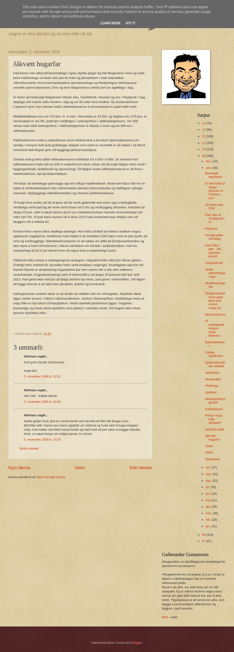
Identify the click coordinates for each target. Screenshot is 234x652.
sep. (209, 474)
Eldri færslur (141, 467)
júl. (208, 487)
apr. (209, 506)
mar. (209, 513)
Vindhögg (211, 385)
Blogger (137, 642)
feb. (209, 519)
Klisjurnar (211, 228)
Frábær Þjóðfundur (214, 354)
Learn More (110, 23)
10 (204, 149)
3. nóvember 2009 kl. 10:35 (42, 439)
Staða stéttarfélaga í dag (215, 273)
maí (209, 500)
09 (204, 156)
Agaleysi (211, 392)
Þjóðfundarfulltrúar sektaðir (215, 364)
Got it (130, 23)
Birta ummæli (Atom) (51, 477)
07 (204, 541)
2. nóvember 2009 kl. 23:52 (42, 376)
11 (204, 143)
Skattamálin (213, 379)
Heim (80, 467)
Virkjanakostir (214, 263)
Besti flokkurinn (215, 314)
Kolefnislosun (214, 409)
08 (204, 534)
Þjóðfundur (212, 372)
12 (204, 136)
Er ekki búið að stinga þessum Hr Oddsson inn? (215, 191)
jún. (208, 493)
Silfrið (208, 452)
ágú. (209, 480)
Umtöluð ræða (214, 429)
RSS (165, 617)
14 (204, 123)
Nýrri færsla (19, 467)
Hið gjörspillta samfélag (214, 236)
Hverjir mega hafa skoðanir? (213, 419)
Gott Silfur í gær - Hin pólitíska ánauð (213, 251)
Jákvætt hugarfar (212, 437)
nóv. (209, 168)
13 (204, 129)
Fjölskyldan (212, 459)
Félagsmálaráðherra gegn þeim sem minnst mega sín (215, 301)
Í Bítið (209, 446)
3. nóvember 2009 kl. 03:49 (42, 401)
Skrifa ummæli (29, 448)
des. (209, 161)
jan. (208, 526)
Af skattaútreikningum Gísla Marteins (214, 328)
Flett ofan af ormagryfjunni (215, 218)
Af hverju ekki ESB (214, 206)
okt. (208, 467)
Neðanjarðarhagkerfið (215, 400)
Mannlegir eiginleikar (213, 175)
